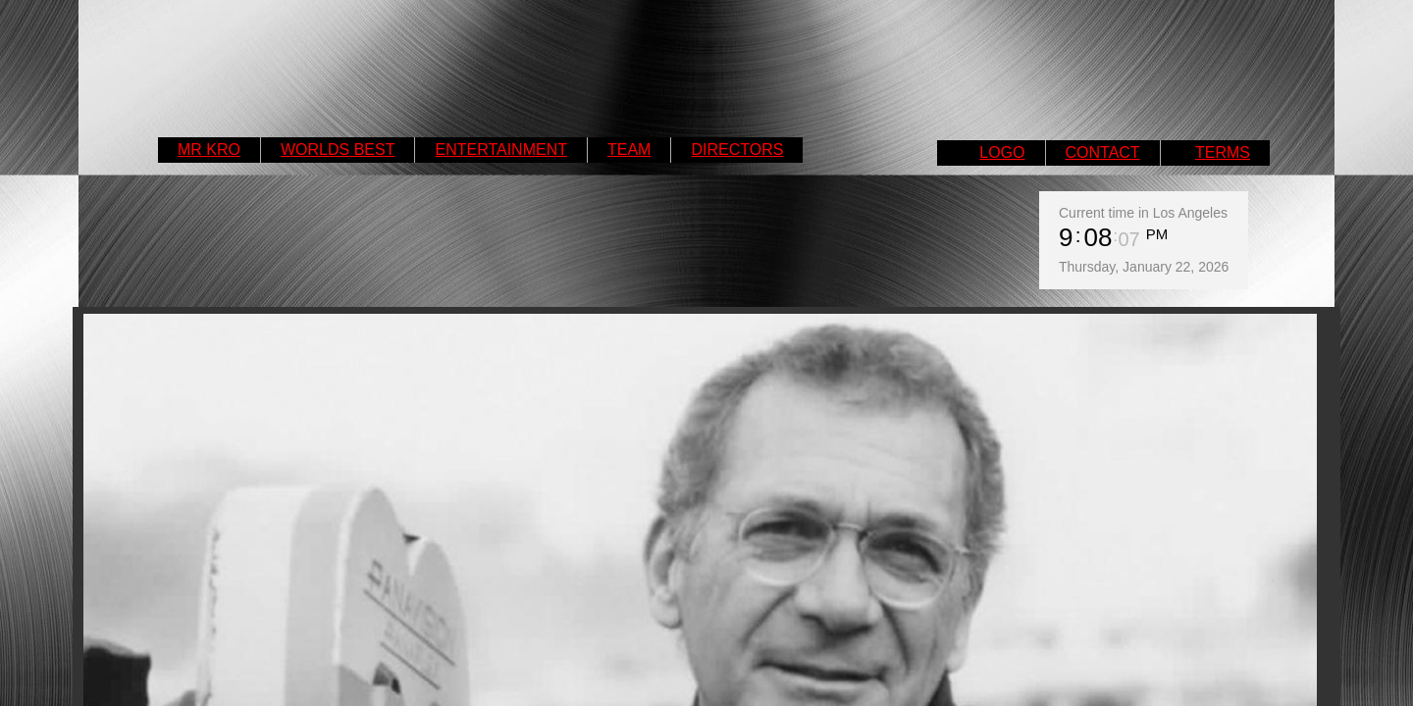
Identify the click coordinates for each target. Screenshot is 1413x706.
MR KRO (209, 149)
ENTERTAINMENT (501, 149)
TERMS (1222, 152)
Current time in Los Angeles (1143, 213)
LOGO (1001, 152)
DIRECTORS (737, 149)
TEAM (629, 149)
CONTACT (1103, 152)
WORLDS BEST (337, 149)
